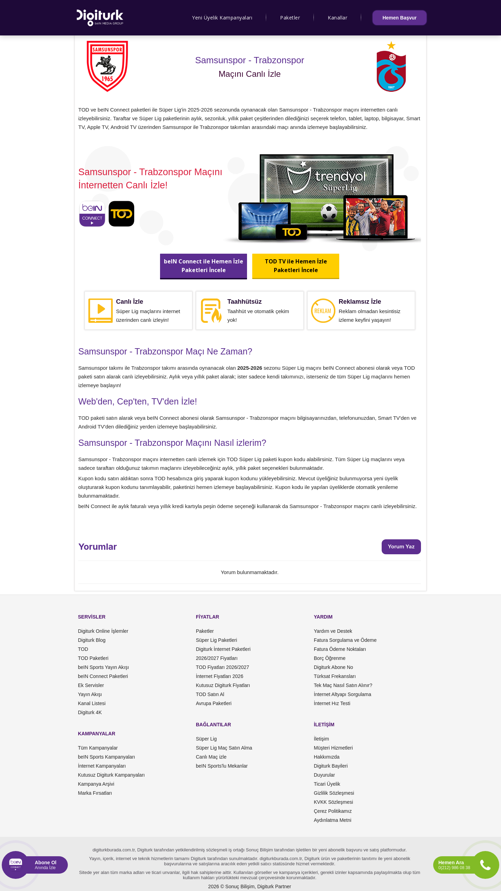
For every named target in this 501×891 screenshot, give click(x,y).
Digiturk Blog (91, 640)
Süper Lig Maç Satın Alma (224, 748)
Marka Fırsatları (95, 793)
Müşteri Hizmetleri (333, 748)
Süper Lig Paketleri (216, 640)
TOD (83, 649)
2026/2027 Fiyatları (217, 658)
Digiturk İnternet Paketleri (223, 649)
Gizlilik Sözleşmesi (334, 793)
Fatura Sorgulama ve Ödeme (345, 640)
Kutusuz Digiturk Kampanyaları (111, 775)
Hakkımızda (327, 757)
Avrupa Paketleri (213, 703)
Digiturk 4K (90, 712)
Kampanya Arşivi (96, 784)
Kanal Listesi (91, 703)
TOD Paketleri (93, 658)
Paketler (290, 17)
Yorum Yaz (401, 546)
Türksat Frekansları (335, 676)
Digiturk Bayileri (331, 766)
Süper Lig (206, 739)
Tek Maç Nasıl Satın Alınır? (343, 685)
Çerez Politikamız (333, 811)
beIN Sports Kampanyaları (106, 757)
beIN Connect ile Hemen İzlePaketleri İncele (203, 266)
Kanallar (337, 17)
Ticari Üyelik (327, 784)
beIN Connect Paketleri (103, 676)
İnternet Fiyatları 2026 (219, 676)
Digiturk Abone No (333, 667)
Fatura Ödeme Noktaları (340, 649)
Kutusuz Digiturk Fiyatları (223, 685)
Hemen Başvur (399, 18)
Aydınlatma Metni (332, 820)
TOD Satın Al (210, 694)
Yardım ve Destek (333, 631)
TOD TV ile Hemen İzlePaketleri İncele (295, 266)
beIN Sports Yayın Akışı (103, 667)
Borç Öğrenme (329, 658)
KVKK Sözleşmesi (333, 802)
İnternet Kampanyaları (102, 766)
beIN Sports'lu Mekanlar (222, 766)
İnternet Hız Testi (332, 703)
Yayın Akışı (90, 694)
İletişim (321, 739)
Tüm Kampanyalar (98, 748)
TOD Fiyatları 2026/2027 (222, 667)
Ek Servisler (91, 685)
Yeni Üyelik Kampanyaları (222, 17)
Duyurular (324, 775)
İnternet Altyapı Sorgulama (342, 694)
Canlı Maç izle (211, 757)
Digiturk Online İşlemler (103, 631)
